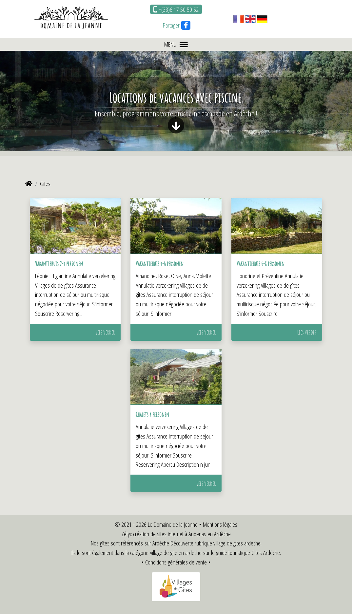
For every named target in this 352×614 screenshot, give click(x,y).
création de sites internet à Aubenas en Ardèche (182, 533)
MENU (176, 44)
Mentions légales (220, 524)
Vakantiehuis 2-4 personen (59, 263)
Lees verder (105, 332)
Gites (45, 183)
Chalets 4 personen (152, 414)
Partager (171, 25)
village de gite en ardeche (176, 552)
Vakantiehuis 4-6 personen (160, 263)
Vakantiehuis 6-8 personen (260, 263)
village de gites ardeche (237, 543)
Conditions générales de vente (176, 562)
